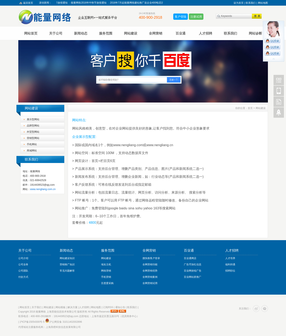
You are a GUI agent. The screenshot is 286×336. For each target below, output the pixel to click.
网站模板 (61, 307)
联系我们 (230, 33)
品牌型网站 (33, 125)
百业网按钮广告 (192, 270)
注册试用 (196, 16)
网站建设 (130, 33)
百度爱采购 (107, 283)
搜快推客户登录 (151, 258)
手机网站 (32, 144)
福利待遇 (230, 264)
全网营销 (155, 33)
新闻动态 (80, 33)
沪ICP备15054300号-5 (32, 321)
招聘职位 (230, 270)
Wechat (279, 80)
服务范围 (105, 33)
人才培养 (230, 258)
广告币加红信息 (192, 264)
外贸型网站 (33, 131)
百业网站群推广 (192, 276)
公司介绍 (23, 258)
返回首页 (28, 2)
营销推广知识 (67, 264)
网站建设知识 (67, 258)
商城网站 (32, 150)
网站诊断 (255, 33)
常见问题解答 (67, 270)
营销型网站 (33, 138)
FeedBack (279, 101)
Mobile (279, 91)
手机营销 (106, 276)
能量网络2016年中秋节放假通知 (90, 2)
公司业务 (23, 264)
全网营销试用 (149, 283)
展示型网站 (33, 119)
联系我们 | (251, 2)
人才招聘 (205, 33)
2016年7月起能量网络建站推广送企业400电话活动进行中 (143, 2)
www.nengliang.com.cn (43, 189)
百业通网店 (190, 258)
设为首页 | (239, 2)
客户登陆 (180, 16)
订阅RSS (108, 307)
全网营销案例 (149, 276)
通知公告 (120, 307)
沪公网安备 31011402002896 (63, 321)
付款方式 (23, 276)
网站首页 (30, 33)
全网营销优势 (149, 270)
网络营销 (106, 270)
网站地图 (263, 2)
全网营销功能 (149, 264)
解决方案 (73, 307)
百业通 (181, 33)
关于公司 (55, 33)
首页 (250, 108)
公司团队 (23, 270)
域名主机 (106, 264)
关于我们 (37, 307)
